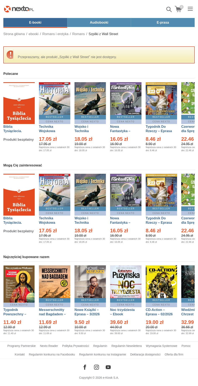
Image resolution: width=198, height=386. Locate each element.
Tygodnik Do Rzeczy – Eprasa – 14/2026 (159, 131)
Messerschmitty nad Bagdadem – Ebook (52, 314)
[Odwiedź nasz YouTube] (108, 367)
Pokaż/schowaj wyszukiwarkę (169, 9)
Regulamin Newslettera (126, 346)
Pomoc (186, 346)
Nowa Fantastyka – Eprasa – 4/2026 (122, 131)
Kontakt (19, 354)
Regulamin (100, 346)
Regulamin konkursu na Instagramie (102, 354)
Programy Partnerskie (21, 346)
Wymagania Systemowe (161, 346)
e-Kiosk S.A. (111, 377)
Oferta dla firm (174, 354)
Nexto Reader (49, 346)
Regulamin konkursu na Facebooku (52, 354)
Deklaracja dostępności (145, 354)
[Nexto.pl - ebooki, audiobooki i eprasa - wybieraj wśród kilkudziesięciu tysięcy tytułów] (19, 9)
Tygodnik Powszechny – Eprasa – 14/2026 (16, 314)
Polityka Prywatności (75, 346)
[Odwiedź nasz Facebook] (84, 367)
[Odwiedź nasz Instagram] (96, 367)
